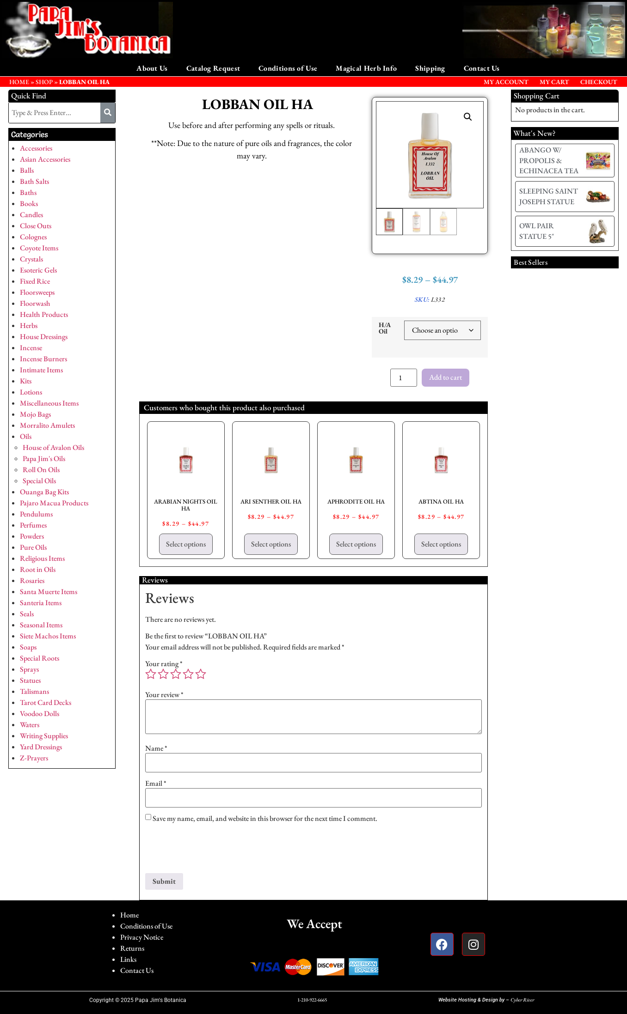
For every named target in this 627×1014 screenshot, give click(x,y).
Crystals (31, 259)
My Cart (554, 82)
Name (156, 748)
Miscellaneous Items (49, 403)
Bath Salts (34, 181)
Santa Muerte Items (48, 591)
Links (128, 959)
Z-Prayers (34, 758)
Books (29, 203)
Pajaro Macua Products (54, 503)
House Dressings (44, 336)
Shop (44, 82)
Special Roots (39, 658)
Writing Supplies (44, 736)
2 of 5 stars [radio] (163, 674)
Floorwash (35, 303)
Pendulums (36, 514)
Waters (29, 724)
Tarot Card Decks (45, 702)
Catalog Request (213, 68)
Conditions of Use (287, 68)
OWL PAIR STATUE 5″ (536, 231)
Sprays (29, 669)
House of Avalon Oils (53, 447)
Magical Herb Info (366, 68)
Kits (25, 381)
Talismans (34, 691)
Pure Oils (33, 547)
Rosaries (32, 580)
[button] (468, 117)
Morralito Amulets (47, 425)
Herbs (28, 325)
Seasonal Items (41, 625)
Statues (30, 680)
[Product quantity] (403, 378)
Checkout (598, 82)
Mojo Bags (35, 414)
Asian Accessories (45, 159)
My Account (506, 82)
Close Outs (35, 226)
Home (129, 915)
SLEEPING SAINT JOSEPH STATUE (548, 196)
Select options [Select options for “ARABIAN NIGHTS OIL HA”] (186, 544)
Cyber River (522, 999)
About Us (151, 68)
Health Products (44, 314)
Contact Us (482, 68)
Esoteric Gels (38, 270)
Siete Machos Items (48, 636)
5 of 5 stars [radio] (200, 674)
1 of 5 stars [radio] (150, 674)
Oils (25, 436)
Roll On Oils (41, 469)
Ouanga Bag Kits (44, 492)
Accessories (36, 148)
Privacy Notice (141, 937)
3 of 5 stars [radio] (175, 674)
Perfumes (33, 525)
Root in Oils (37, 569)
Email (155, 783)
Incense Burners (43, 359)
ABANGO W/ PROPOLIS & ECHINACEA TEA (548, 160)
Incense (31, 347)
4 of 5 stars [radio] (188, 674)
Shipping (430, 68)
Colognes (33, 237)
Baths (28, 192)
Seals (27, 614)
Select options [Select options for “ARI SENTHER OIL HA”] (271, 544)
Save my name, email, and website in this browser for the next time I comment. (265, 818)
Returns (132, 948)
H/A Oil (385, 328)
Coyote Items (39, 248)
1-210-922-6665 (312, 999)
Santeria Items (40, 602)
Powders (32, 536)
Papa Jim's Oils (44, 458)
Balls (27, 170)
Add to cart (445, 377)
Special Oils (39, 481)
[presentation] (215, 850)
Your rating (164, 664)
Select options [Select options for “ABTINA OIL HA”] (441, 544)
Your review (164, 694)
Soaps (28, 647)
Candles (31, 214)
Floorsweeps (37, 292)
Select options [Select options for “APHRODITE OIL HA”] (356, 544)
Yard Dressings (41, 747)
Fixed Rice (35, 281)
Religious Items (42, 558)
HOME (19, 82)
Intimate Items (41, 370)
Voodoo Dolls (39, 713)
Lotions (31, 392)
